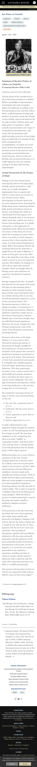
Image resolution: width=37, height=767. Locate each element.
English (4, 34)
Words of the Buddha (9, 726)
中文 (9, 34)
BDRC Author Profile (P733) (18, 684)
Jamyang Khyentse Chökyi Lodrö (14, 26)
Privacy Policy (23, 749)
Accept (25, 764)
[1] (32, 574)
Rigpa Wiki (12, 737)
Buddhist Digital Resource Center (19, 738)
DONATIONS (18, 710)
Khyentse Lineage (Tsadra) (18, 673)
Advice (26, 19)
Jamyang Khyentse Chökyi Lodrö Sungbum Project (18, 670)
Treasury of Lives (27, 739)
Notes (5, 22)
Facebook (18, 745)
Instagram (25, 745)
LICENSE (18, 752)
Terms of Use (13, 749)
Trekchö (17, 19)
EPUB (14, 692)
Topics (22, 728)
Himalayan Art (21, 737)
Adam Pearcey (17, 584)
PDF (22, 692)
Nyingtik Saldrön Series (18, 676)
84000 (5, 737)
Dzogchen (7, 19)
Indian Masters (23, 726)
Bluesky (10, 745)
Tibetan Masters (17, 22)
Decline (12, 764)
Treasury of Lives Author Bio (18, 682)
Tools (18, 731)
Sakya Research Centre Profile (18, 679)
